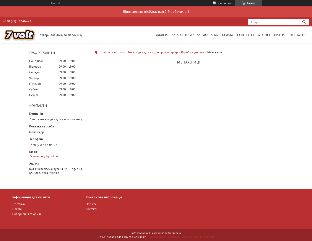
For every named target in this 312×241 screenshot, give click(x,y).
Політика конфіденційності (197, 236)
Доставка (210, 35)
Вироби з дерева (192, 52)
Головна (161, 35)
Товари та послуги (112, 52)
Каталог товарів (184, 35)
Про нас (280, 35)
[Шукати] (304, 22)
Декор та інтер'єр (166, 52)
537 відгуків (225, 3)
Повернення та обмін (253, 35)
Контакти (298, 35)
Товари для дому (139, 52)
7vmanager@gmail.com (44, 156)
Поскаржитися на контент (163, 236)
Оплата (227, 35)
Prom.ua (177, 232)
